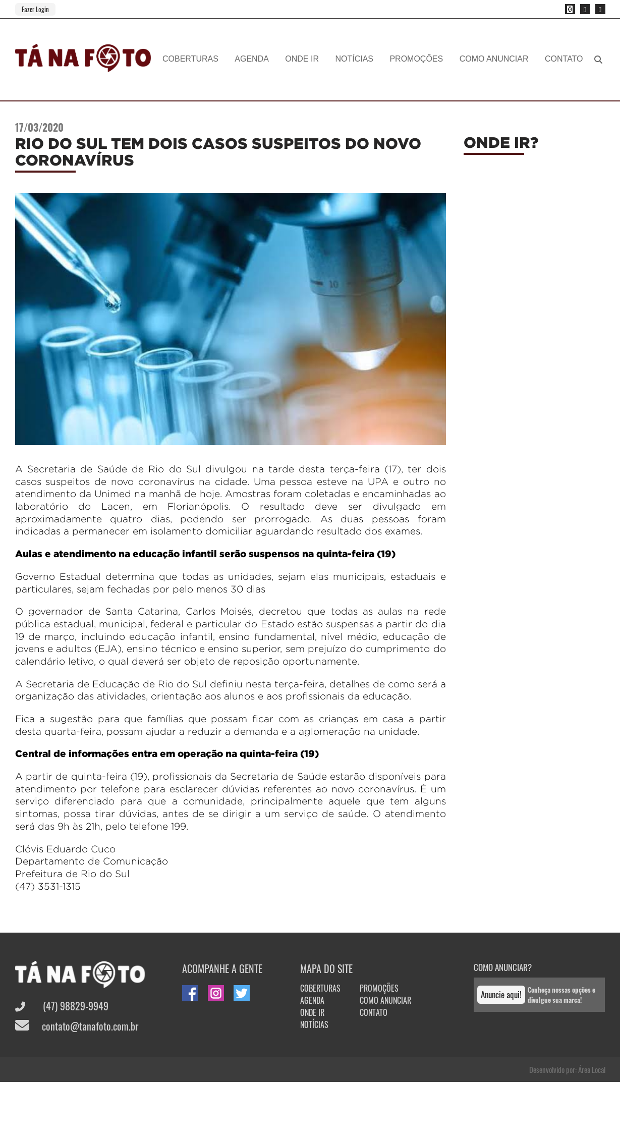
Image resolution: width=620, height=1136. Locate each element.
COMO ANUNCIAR (494, 59)
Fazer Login (35, 9)
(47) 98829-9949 (61, 1005)
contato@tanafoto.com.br (76, 1026)
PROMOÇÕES (416, 59)
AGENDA (252, 59)
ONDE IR (302, 59)
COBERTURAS (190, 59)
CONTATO (564, 59)
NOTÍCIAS (354, 59)
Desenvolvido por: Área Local (567, 1069)
